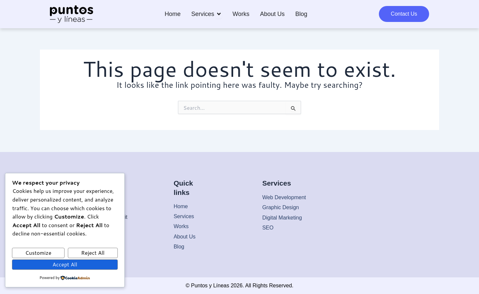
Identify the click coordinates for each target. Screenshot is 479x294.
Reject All (92, 252)
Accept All (65, 264)
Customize (38, 252)
